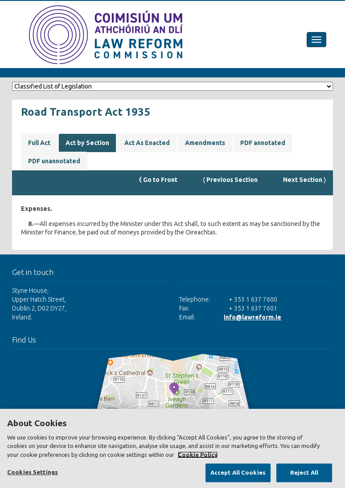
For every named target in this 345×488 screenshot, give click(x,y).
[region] (172, 448)
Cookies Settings (32, 472)
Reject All (304, 472)
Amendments (205, 142)
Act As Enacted (147, 142)
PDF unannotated (54, 161)
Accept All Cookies (238, 472)
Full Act (39, 142)
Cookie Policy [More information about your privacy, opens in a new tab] (198, 455)
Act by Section (87, 142)
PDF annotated (262, 142)
